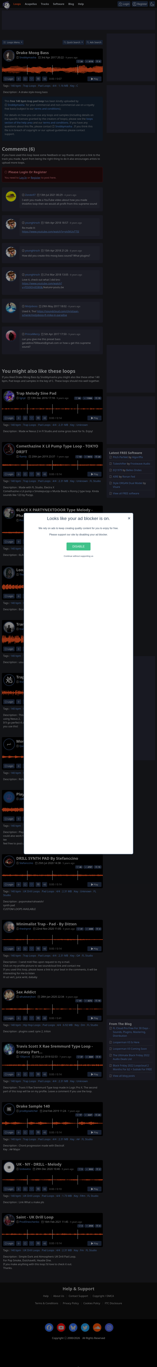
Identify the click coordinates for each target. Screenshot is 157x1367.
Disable (78, 546)
